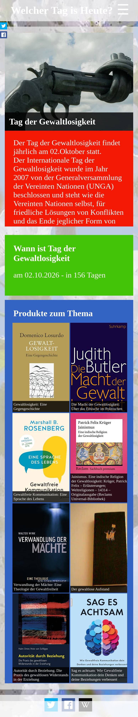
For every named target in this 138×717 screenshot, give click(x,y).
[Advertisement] (69, 709)
